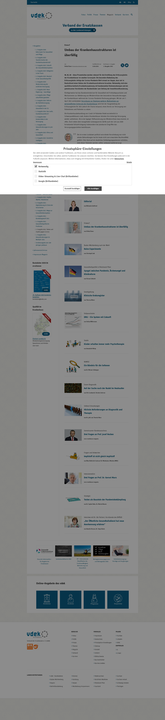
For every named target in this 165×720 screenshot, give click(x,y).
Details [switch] (129, 162)
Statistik (42, 171)
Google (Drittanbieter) (48, 181)
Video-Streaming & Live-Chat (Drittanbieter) (58, 176)
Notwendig (43, 166)
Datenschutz (119, 159)
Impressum (37, 162)
